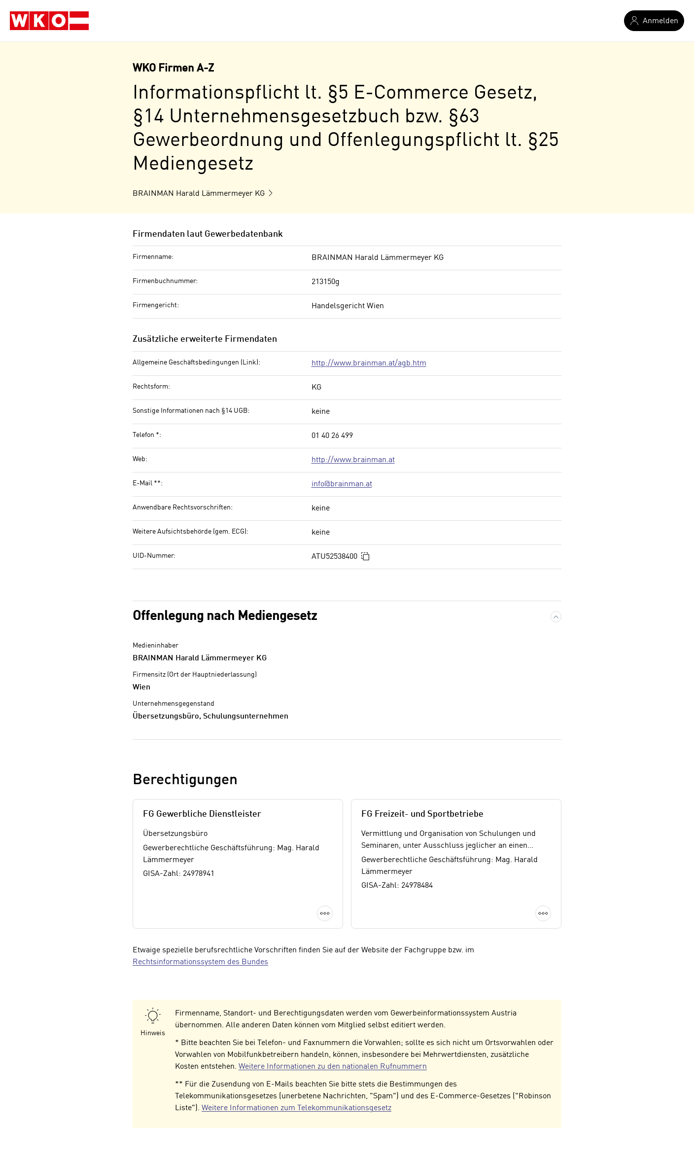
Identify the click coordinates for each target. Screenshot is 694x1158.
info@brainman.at (342, 484)
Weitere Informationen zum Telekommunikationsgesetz (296, 1108)
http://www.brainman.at (353, 460)
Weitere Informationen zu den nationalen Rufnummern (333, 1067)
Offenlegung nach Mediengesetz (225, 616)
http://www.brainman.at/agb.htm (369, 363)
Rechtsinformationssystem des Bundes (200, 962)
